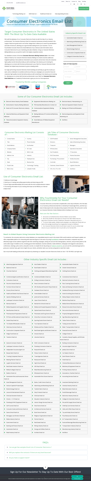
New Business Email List (12, 310)
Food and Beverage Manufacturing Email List (74, 422)
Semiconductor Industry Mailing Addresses (17, 105)
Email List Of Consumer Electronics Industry (17, 108)
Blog (79, 1)
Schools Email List (39, 334)
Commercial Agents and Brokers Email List (17, 277)
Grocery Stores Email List (13, 290)
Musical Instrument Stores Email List (72, 307)
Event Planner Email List (68, 356)
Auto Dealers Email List (40, 264)
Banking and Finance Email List (14, 426)
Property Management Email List (71, 313)
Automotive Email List (12, 429)
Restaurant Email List (40, 359)
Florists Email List (39, 419)
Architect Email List (39, 432)
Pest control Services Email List (70, 310)
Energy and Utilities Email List (42, 429)
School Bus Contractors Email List (43, 317)
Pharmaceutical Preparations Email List (16, 313)
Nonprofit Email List (39, 349)
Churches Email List (11, 271)
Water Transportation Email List (71, 327)
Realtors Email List (11, 373)
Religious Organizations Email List (43, 416)
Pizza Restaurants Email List (69, 416)
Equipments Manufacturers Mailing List (44, 101)
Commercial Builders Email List (42, 277)
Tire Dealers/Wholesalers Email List (15, 324)
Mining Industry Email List (41, 426)
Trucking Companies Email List (14, 356)
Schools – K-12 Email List (12, 399)
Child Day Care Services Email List (71, 405)
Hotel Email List (66, 359)
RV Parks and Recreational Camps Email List (18, 317)
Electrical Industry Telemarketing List (72, 101)
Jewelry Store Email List (68, 349)
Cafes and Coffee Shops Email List (71, 409)
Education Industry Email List (42, 399)
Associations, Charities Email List (71, 373)
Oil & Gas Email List (39, 395)
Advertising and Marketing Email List (76, 41)
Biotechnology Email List (73, 49)
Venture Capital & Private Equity (14, 385)
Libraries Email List (39, 337)
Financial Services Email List (69, 330)
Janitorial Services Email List (41, 297)
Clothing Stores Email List (69, 271)
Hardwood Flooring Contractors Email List (73, 290)
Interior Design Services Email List (43, 402)
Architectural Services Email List (42, 409)
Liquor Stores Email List (40, 300)
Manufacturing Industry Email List (71, 429)
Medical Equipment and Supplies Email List (17, 307)
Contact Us (74, 1)
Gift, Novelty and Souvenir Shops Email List (45, 287)
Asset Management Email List (74, 45)
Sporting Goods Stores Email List (43, 320)
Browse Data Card (83, 8)
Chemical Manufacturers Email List (71, 363)
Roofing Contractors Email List (70, 343)
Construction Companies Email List (75, 52)
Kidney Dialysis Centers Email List (71, 297)
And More (64, 120)
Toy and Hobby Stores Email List (71, 412)
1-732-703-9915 (9, 2)
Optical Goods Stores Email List (42, 310)
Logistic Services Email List (13, 363)
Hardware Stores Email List (41, 290)
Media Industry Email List (13, 419)
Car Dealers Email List (68, 353)
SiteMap (84, 1)
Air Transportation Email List (70, 419)
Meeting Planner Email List (13, 359)
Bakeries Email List (11, 267)
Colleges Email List (67, 334)
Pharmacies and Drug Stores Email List (44, 313)
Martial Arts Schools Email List (42, 303)
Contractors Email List (12, 280)
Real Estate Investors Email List (14, 366)
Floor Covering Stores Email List (70, 283)
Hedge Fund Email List (12, 334)
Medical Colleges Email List (13, 370)
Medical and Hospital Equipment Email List (45, 307)
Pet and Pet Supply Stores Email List (71, 402)
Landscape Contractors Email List (15, 300)
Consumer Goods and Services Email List (17, 409)
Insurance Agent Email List (69, 346)
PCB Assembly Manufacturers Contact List (45, 105)
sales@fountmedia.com (21, 2)
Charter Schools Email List (69, 267)
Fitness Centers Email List (41, 353)
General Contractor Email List (14, 343)
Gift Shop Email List (39, 366)
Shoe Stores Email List (40, 405)
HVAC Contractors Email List (41, 343)
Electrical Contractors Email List (70, 280)
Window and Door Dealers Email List (44, 327)
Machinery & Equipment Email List (71, 366)
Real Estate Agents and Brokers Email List (45, 330)
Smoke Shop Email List (12, 320)
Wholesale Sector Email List (41, 373)
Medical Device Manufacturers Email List (73, 303)
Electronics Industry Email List (70, 395)
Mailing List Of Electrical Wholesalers (72, 108)
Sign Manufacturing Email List (70, 317)
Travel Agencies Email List (41, 356)
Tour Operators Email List (41, 324)
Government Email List (12, 422)
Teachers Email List (11, 337)
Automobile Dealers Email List (74, 38)
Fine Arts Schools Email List (13, 283)
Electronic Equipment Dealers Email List (72, 105)
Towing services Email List (69, 324)
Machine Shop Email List (68, 300)
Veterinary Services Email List (14, 327)
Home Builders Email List (41, 293)
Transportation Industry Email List (71, 426)
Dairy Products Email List (41, 392)
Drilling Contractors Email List (42, 280)
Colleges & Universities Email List (75, 56)
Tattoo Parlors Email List (69, 320)
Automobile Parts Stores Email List (43, 376)
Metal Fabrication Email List (69, 389)
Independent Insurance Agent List (15, 349)
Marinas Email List (11, 303)
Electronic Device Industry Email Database (17, 101)
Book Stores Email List (40, 412)
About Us (68, 1)
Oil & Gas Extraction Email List (14, 395)
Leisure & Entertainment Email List (15, 392)
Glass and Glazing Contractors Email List (73, 287)
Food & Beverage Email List (69, 392)
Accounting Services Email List (70, 376)
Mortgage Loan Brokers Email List (15, 416)
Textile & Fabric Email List (41, 389)
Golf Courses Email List (12, 405)
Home (62, 1)
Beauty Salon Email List (12, 353)
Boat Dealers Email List (40, 267)
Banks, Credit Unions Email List (42, 382)
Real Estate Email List (40, 422)
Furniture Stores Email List (13, 287)
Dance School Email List (12, 412)
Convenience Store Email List (70, 277)
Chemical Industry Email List (69, 385)
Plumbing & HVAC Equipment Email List (16, 402)
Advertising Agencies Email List (14, 264)
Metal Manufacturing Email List (42, 370)
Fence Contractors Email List (41, 283)
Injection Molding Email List (13, 297)
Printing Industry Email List (69, 370)
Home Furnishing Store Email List (71, 293)
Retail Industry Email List (12, 432)
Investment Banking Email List (70, 382)
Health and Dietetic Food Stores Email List (17, 293)
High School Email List (40, 363)
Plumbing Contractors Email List (42, 346)
